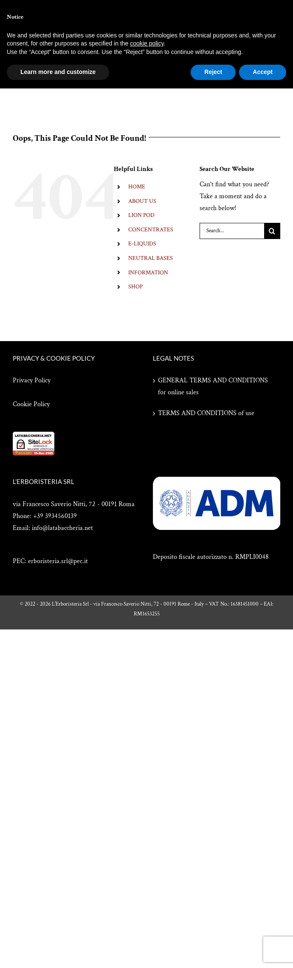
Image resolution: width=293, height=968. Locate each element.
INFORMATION (148, 272)
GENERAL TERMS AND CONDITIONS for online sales (213, 386)
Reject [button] (213, 71)
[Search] (272, 231)
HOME (136, 187)
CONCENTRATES (150, 229)
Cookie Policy (31, 404)
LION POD (141, 215)
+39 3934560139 (55, 516)
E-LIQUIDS (142, 244)
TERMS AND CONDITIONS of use (206, 413)
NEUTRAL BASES (150, 258)
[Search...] (232, 231)
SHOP (135, 286)
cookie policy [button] (146, 43)
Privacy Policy (32, 380)
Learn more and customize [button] (58, 71)
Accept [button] (263, 71)
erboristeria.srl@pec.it (58, 561)
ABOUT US (142, 201)
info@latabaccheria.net (62, 528)
